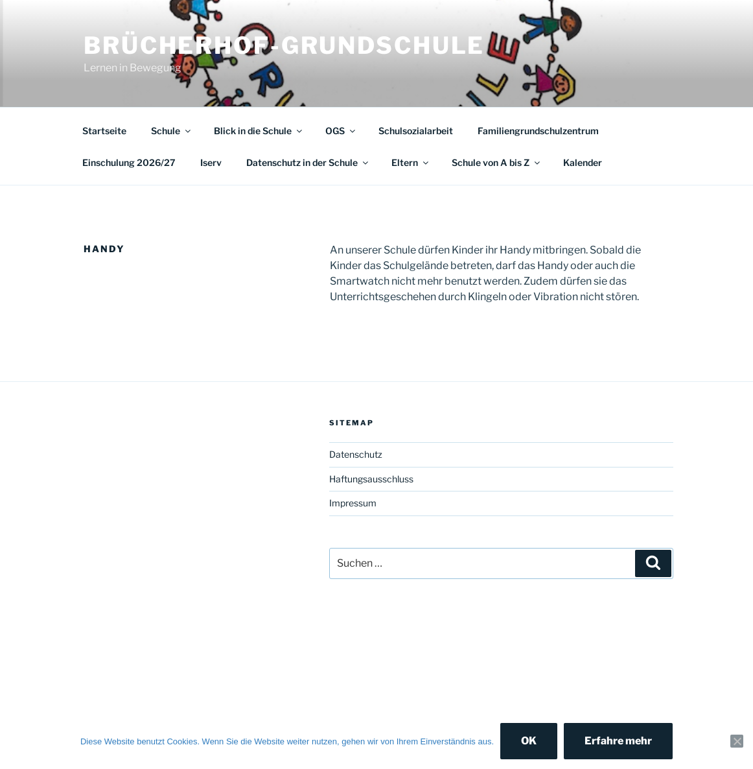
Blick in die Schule (259, 130)
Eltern (410, 162)
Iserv (211, 162)
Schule (171, 130)
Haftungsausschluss (371, 478)
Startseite (104, 130)
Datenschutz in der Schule (308, 162)
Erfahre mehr (618, 741)
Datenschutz (355, 454)
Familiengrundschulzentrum (538, 130)
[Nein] (736, 741)
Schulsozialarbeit (415, 130)
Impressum (352, 502)
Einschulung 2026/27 (129, 162)
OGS (341, 130)
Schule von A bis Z (497, 162)
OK (529, 741)
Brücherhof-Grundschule (284, 45)
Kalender (582, 162)
